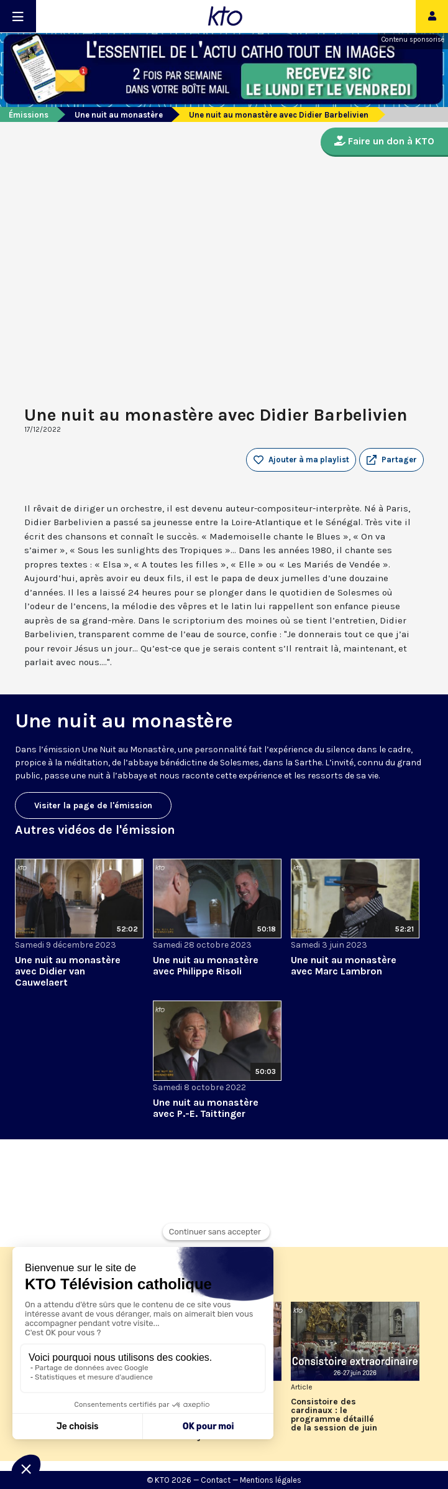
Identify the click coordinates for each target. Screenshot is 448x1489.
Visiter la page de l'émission (93, 805)
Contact (216, 1480)
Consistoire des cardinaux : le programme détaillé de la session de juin (334, 1415)
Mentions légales (270, 1480)
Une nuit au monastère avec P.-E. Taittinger (205, 1107)
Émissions (28, 114)
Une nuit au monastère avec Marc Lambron (343, 965)
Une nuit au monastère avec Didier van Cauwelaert (68, 971)
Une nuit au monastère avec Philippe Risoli (205, 965)
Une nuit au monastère (119, 114)
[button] (391, 460)
